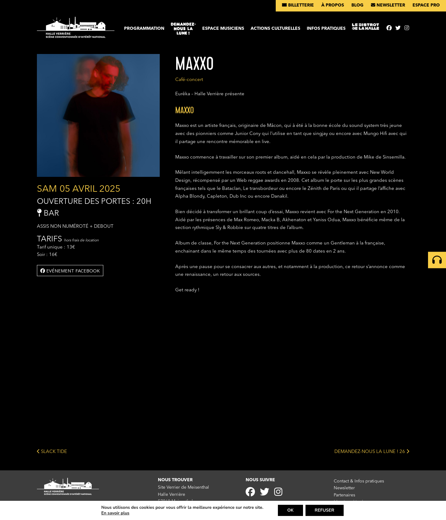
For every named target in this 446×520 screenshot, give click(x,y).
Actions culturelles (275, 28)
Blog (357, 5)
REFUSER (324, 510)
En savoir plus (115, 513)
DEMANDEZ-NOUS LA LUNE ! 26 (371, 451)
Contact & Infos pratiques (359, 481)
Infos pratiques (326, 28)
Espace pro (426, 5)
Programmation (144, 28)
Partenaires (344, 495)
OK (290, 510)
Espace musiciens (223, 28)
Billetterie (298, 5)
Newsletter (388, 5)
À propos (332, 5)
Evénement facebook (70, 270)
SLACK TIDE (52, 451)
